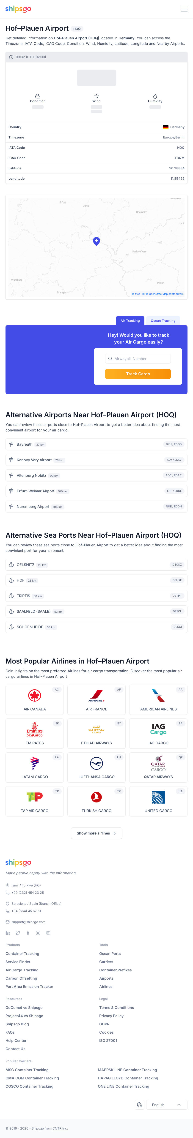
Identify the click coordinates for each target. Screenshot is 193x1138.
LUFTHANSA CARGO (97, 777)
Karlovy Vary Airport (34, 460)
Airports (106, 978)
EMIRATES (35, 743)
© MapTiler (138, 293)
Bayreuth (25, 444)
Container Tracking (22, 953)
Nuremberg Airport (33, 506)
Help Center (16, 1040)
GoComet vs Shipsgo (24, 1007)
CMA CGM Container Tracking (32, 1078)
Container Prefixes (115, 970)
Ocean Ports (110, 953)
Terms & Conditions (116, 1007)
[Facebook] (28, 933)
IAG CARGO (158, 743)
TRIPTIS (23, 595)
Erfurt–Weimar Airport (35, 491)
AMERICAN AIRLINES (158, 709)
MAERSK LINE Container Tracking (127, 1070)
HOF (20, 580)
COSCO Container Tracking (29, 1086)
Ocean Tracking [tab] (163, 320)
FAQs (10, 1032)
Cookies (106, 1032)
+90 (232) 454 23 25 (27, 892)
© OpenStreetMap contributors (165, 293)
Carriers (106, 961)
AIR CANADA (35, 709)
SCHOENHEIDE (30, 627)
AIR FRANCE (96, 709)
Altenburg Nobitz (31, 475)
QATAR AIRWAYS (158, 777)
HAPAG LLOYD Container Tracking (128, 1078)
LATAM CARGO (35, 777)
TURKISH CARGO (96, 810)
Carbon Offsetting (21, 978)
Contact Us (15, 1048)
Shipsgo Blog (17, 1024)
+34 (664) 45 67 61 (26, 911)
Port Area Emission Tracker (29, 986)
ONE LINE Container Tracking (123, 1086)
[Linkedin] (8, 933)
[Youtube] (48, 933)
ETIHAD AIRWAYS (96, 743)
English (167, 1105)
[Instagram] (38, 933)
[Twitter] (18, 933)
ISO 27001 (108, 1040)
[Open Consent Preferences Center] (139, 1105)
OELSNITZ (25, 564)
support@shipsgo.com (28, 922)
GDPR (104, 1024)
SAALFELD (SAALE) (34, 611)
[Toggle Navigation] (184, 9)
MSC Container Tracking (27, 1070)
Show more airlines (96, 833)
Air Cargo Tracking (22, 970)
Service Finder (18, 961)
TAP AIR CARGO (34, 810)
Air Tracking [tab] (130, 320)
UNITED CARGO (158, 810)
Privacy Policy (111, 1015)
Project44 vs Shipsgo (24, 1015)
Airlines (106, 986)
